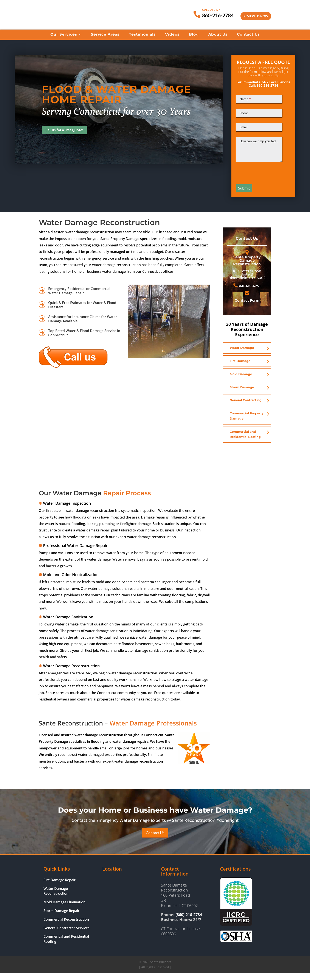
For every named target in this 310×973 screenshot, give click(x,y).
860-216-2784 (218, 15)
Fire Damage (240, 361)
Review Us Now (255, 16)
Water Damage (242, 348)
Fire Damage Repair (59, 879)
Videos (172, 34)
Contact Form (247, 300)
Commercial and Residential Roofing (245, 434)
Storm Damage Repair (61, 910)
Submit (244, 188)
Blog (194, 34)
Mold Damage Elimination (64, 902)
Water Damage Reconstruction (55, 891)
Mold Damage (241, 374)
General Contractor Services (66, 928)
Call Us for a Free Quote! (66, 130)
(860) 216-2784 (188, 914)
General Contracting (246, 400)
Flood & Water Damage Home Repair (116, 94)
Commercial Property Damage (247, 415)
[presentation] (268, 171)
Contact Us (248, 34)
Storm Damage (242, 387)
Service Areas (105, 34)
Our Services (63, 34)
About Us (218, 34)
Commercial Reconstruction (66, 919)
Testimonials (142, 34)
